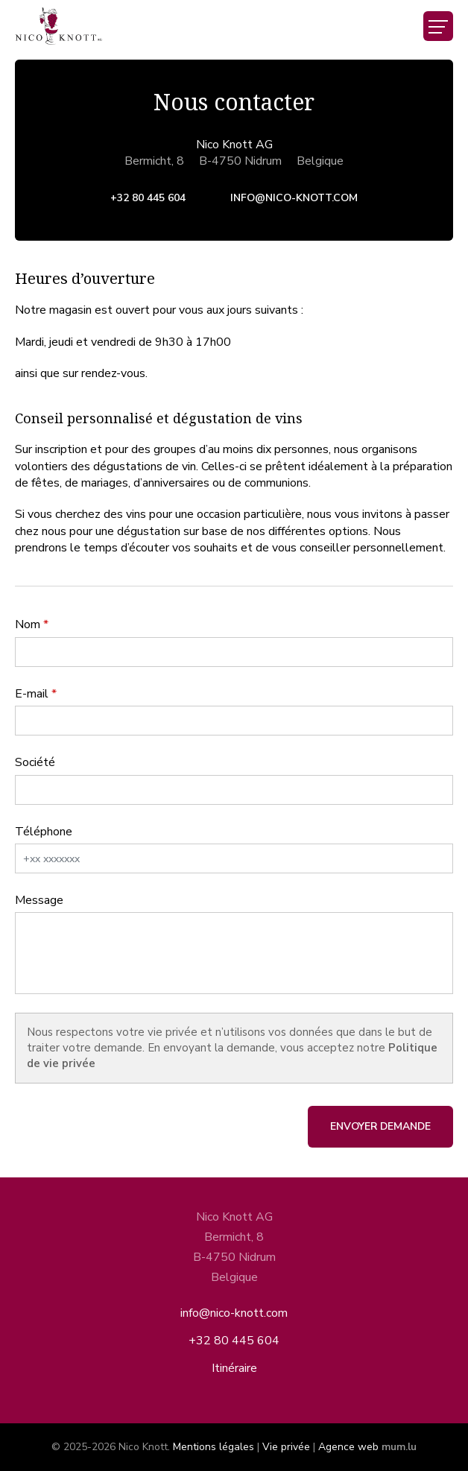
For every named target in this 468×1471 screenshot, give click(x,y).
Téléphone (43, 831)
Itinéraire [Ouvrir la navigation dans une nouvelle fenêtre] (234, 1368)
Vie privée (286, 1447)
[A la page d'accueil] (58, 26)
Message (39, 900)
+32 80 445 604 (148, 198)
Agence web (348, 1447)
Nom (27, 624)
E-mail (31, 694)
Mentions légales (213, 1447)
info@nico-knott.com (294, 198)
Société (35, 762)
